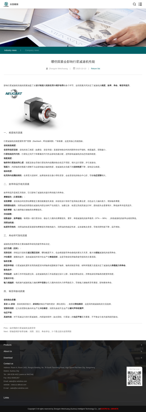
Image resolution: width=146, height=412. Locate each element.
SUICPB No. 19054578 (109, 409)
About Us (8, 351)
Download (8, 358)
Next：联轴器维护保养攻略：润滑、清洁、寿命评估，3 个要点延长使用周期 (37, 331)
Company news (32, 50)
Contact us (8, 363)
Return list (95, 68)
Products (8, 345)
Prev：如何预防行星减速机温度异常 (20, 328)
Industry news (10, 50)
